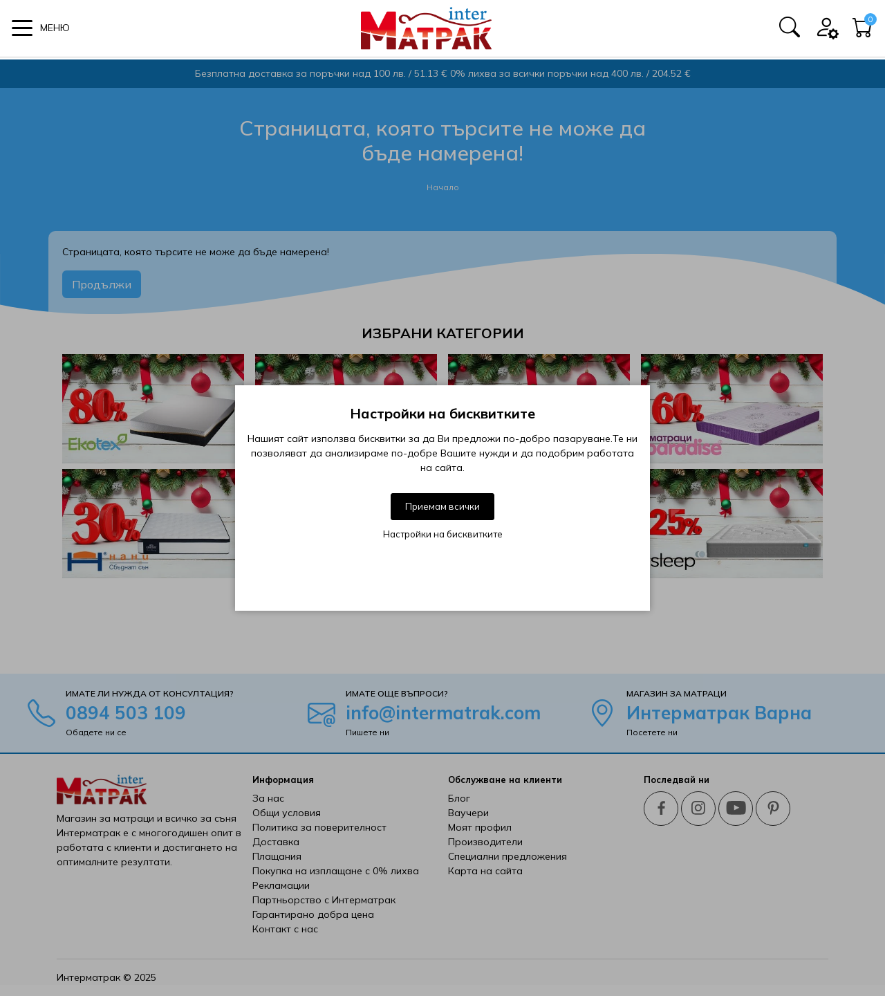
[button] (40, 29)
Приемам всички (442, 506)
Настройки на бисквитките (443, 534)
